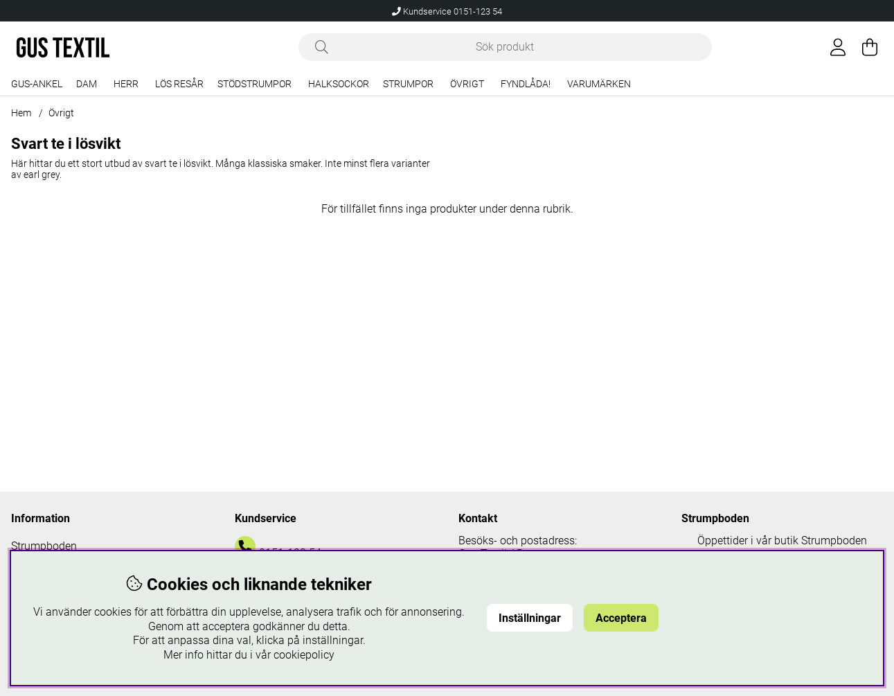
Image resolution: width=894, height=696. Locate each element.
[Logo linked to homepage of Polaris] (63, 47)
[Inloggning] (838, 47)
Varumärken (599, 84)
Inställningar (530, 618)
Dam (86, 84)
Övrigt (467, 84)
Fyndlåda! (526, 84)
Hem (21, 112)
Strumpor (408, 84)
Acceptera (621, 618)
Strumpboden (44, 546)
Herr (126, 84)
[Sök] (505, 47)
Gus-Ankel (36, 84)
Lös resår (179, 84)
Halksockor (338, 84)
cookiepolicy (304, 654)
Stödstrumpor (254, 84)
